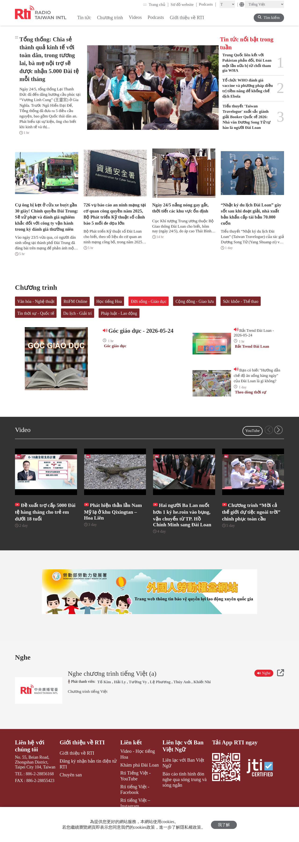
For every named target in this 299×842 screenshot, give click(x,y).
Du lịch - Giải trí (77, 313)
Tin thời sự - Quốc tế (35, 313)
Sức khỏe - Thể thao (240, 301)
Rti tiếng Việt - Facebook (135, 795)
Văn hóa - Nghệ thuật (35, 301)
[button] (278, 430)
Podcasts (207, 4)
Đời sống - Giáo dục (148, 301)
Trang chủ (159, 4)
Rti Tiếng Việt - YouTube (135, 782)
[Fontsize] (227, 4)
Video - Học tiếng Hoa (137, 760)
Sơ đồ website (184, 4)
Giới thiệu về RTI (82, 749)
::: (144, 4)
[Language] (264, 4)
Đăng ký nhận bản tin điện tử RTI (88, 770)
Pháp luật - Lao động (119, 313)
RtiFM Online (75, 301)
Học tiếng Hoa (109, 301)
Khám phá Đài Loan (139, 771)
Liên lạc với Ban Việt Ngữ (183, 752)
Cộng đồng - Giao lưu (194, 301)
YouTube (252, 430)
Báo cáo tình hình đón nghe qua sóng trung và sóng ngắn (185, 786)
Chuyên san (71, 781)
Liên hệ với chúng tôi (29, 752)
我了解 (224, 824)
